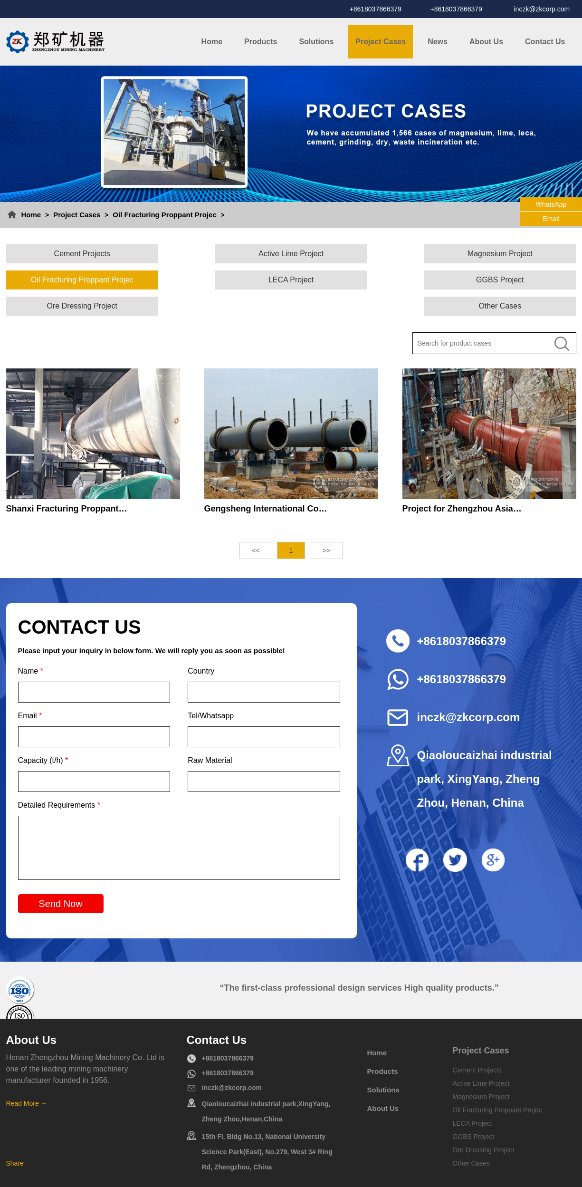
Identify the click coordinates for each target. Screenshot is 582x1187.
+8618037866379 (375, 9)
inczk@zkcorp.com (542, 9)
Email (30, 689)
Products (260, 42)
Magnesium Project (363, 254)
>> (326, 524)
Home (211, 42)
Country (201, 645)
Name (30, 645)
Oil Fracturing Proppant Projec (164, 215)
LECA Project (74, 280)
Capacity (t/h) (43, 734)
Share (15, 1137)
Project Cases (380, 42)
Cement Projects (74, 254)
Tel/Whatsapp (211, 689)
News (438, 42)
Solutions (316, 42)
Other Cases (508, 280)
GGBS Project (218, 280)
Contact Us (545, 42)
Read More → (27, 1077)
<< (255, 524)
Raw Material (210, 734)
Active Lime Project (218, 254)
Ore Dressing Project (363, 280)
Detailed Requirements (59, 779)
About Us (486, 42)
